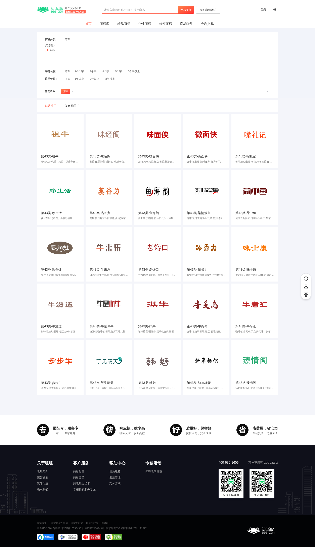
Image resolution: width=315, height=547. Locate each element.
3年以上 (110, 78)
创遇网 (104, 523)
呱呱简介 (42, 471)
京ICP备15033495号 (72, 528)
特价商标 (165, 24)
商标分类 (78, 477)
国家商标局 (77, 523)
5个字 (118, 71)
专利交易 (207, 24)
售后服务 (115, 471)
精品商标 (123, 24)
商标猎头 (186, 24)
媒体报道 (42, 483)
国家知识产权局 (59, 523)
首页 (88, 24)
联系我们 (42, 489)
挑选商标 (185, 9)
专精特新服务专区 (84, 489)
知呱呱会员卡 (81, 483)
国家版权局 (92, 523)
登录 (263, 9)
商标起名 (78, 471)
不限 (67, 39)
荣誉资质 (42, 477)
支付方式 (115, 483)
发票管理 (115, 477)
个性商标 (144, 24)
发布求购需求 (208, 9)
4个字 (105, 71)
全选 (52, 50)
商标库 (104, 24)
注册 (273, 9)
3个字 (93, 71)
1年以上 (79, 78)
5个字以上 (134, 71)
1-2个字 (79, 71)
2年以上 (94, 78)
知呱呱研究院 (153, 471)
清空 (65, 91)
